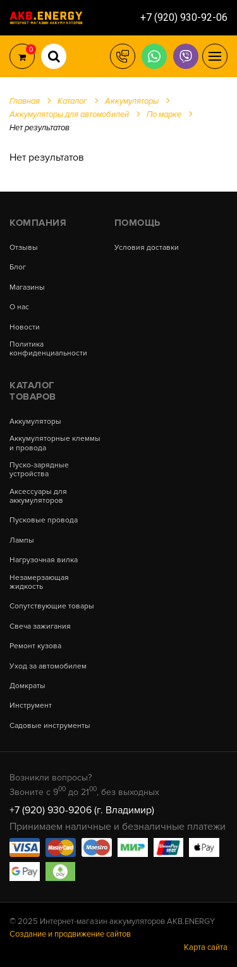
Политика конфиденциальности (48, 349)
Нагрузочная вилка (43, 560)
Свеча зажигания (40, 626)
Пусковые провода (43, 520)
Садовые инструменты (49, 726)
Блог (17, 267)
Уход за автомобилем (48, 666)
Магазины (27, 287)
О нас (19, 307)
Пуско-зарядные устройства (39, 470)
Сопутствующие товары (51, 606)
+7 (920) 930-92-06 (184, 17)
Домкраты (27, 686)
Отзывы (23, 247)
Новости (24, 327)
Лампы (21, 540)
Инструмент (30, 705)
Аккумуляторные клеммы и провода (54, 443)
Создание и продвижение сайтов (70, 934)
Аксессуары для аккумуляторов (38, 496)
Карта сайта (206, 947)
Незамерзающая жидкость (39, 582)
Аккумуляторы (35, 421)
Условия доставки (146, 247)
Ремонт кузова (35, 646)
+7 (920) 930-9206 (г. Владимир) (81, 810)
